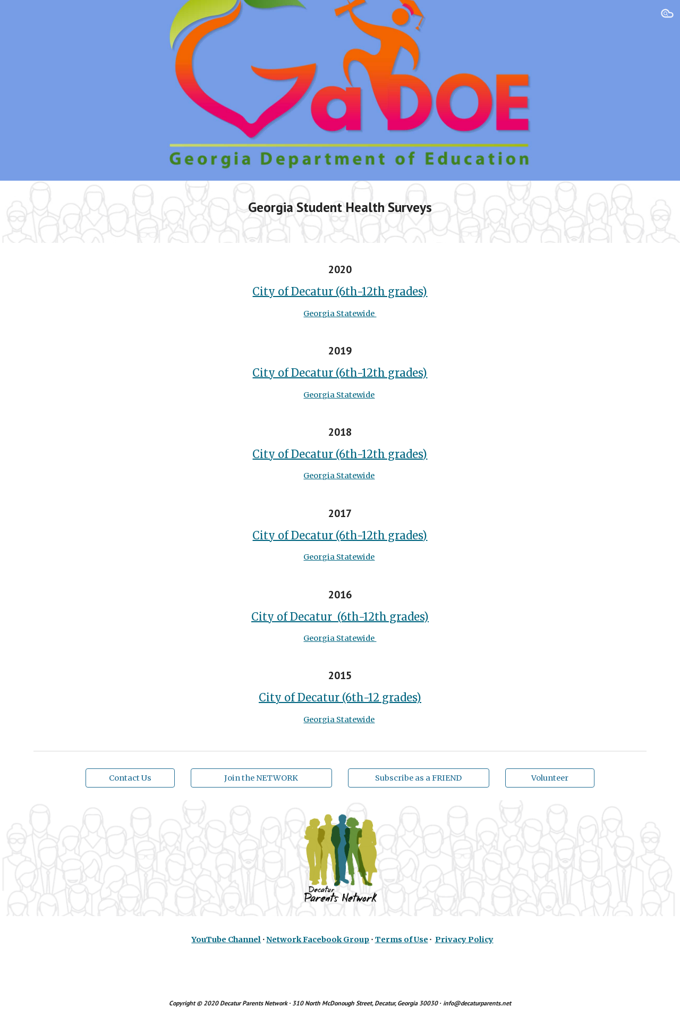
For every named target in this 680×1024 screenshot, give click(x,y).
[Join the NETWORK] (261, 778)
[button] (667, 15)
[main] (340, 211)
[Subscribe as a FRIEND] (418, 778)
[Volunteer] (550, 778)
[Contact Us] (130, 778)
